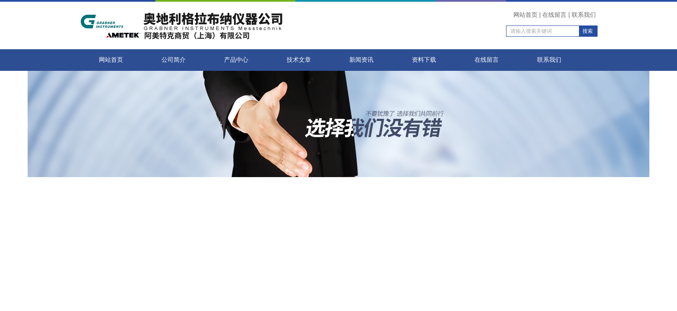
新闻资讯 (361, 60)
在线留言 (554, 14)
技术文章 (299, 60)
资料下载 (424, 60)
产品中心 (236, 60)
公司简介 (173, 60)
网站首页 (525, 14)
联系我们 (584, 14)
